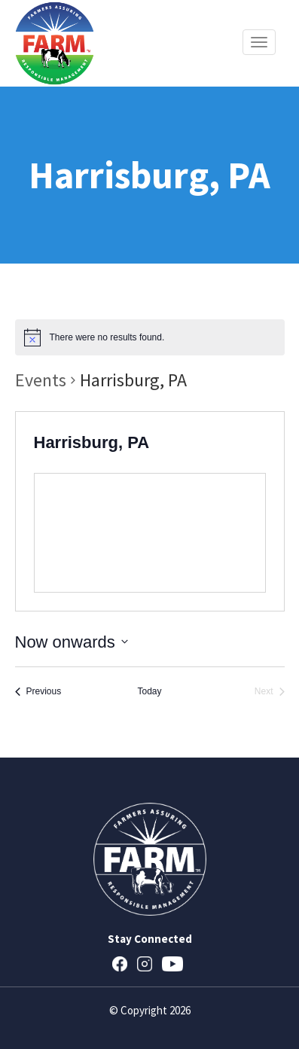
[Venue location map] (150, 533)
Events (40, 380)
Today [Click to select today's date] (149, 691)
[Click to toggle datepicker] (71, 642)
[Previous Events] (38, 691)
